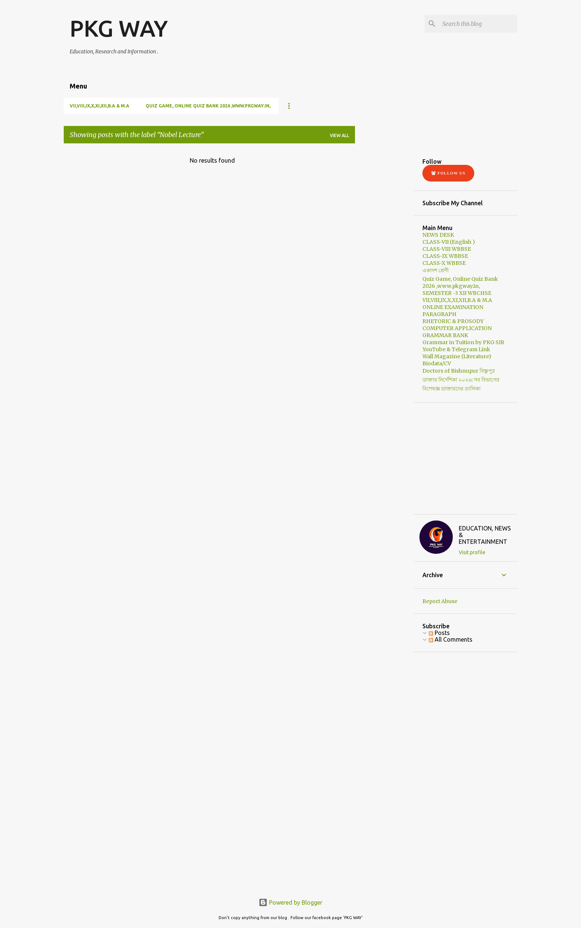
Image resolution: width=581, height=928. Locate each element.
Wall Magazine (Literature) (456, 356)
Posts (439, 632)
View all (339, 135)
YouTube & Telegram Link (456, 349)
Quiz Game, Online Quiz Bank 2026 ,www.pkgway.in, (208, 105)
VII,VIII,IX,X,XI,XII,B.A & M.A (99, 105)
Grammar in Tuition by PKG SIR (463, 342)
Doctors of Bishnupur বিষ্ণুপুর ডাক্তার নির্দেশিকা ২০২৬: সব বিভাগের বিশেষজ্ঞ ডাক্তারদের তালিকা (460, 379)
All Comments (450, 639)
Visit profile (472, 552)
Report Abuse (439, 601)
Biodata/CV (436, 363)
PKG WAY (119, 28)
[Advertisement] (416, 195)
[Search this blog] (478, 24)
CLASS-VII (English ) (448, 242)
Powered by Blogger (290, 902)
